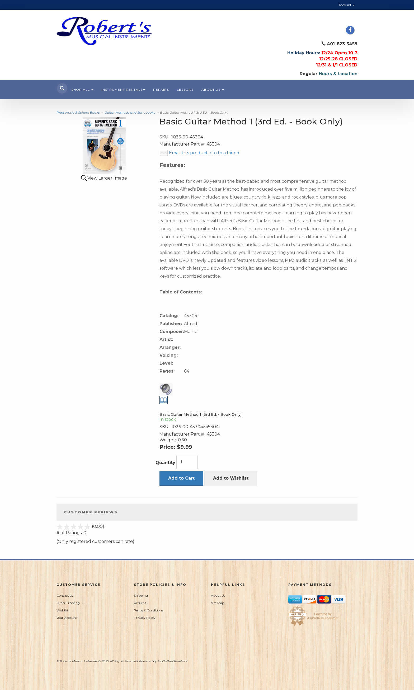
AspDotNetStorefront (172, 661)
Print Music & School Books (78, 112)
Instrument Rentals (123, 89)
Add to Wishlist (230, 478)
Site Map (217, 603)
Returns (140, 603)
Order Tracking (68, 603)
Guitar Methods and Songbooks (130, 112)
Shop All (82, 89)
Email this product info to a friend (204, 152)
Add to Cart (181, 478)
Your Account (67, 618)
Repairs (161, 89)
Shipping (141, 595)
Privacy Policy (145, 618)
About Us (212, 89)
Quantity (165, 462)
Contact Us (65, 595)
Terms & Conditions (148, 610)
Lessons (185, 89)
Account (346, 5)
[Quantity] (186, 462)
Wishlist (62, 610)
